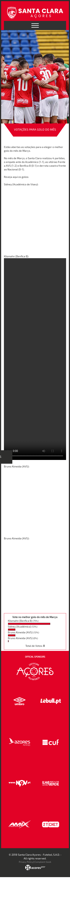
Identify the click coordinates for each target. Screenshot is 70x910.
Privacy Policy (26, 861)
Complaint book (43, 861)
